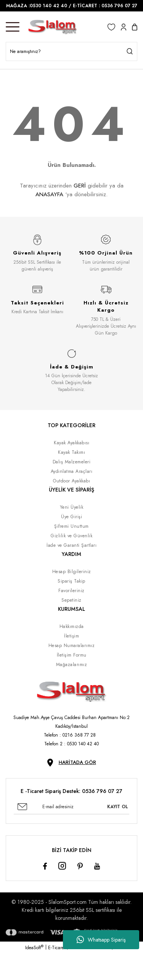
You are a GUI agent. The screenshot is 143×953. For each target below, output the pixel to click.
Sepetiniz (71, 600)
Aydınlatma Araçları (72, 471)
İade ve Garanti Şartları (71, 545)
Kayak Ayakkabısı (71, 442)
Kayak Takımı (71, 452)
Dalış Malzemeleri (72, 461)
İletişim (71, 636)
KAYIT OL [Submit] (117, 806)
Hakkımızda (71, 626)
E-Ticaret (56, 947)
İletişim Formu (72, 655)
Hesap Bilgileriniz (71, 571)
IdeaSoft (34, 947)
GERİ (80, 185)
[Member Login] (123, 26)
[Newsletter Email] (71, 806)
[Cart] (134, 26)
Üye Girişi (71, 516)
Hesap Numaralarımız (71, 645)
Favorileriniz (71, 590)
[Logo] (52, 26)
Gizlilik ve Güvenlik (71, 535)
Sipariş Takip (71, 581)
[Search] (71, 51)
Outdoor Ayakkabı (71, 480)
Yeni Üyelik (72, 507)
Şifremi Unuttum (71, 526)
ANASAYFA (49, 194)
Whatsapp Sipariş (101, 939)
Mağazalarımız (71, 664)
